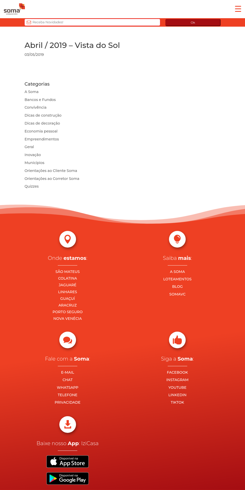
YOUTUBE (177, 387)
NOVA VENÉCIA (67, 318)
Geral (29, 147)
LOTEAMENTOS (177, 279)
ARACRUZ (68, 305)
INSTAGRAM (177, 379)
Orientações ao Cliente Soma (50, 170)
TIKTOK (177, 402)
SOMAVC (177, 294)
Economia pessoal (41, 131)
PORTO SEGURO (67, 312)
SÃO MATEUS (67, 271)
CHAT (67, 379)
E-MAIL (67, 372)
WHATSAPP (67, 387)
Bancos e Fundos (40, 99)
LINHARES (67, 292)
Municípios (34, 162)
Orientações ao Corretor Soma (51, 178)
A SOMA (177, 271)
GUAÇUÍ (67, 298)
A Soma (31, 91)
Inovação (32, 154)
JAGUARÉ (68, 285)
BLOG (177, 286)
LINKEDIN (177, 395)
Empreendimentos (41, 139)
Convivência (35, 107)
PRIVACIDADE (68, 402)
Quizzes (31, 186)
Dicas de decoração (42, 123)
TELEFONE (68, 395)
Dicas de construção (42, 115)
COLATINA (67, 278)
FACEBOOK (177, 372)
